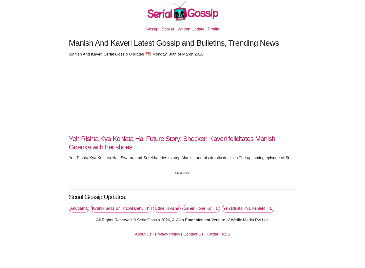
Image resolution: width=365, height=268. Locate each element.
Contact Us (193, 234)
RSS (226, 234)
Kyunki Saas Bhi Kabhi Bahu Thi (121, 208)
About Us (143, 234)
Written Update (191, 29)
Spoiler (168, 29)
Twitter (213, 234)
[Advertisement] (182, 97)
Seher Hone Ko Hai (201, 208)
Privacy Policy (167, 234)
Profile (213, 29)
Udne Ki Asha (167, 208)
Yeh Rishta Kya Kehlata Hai (248, 208)
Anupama (79, 208)
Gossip (152, 29)
